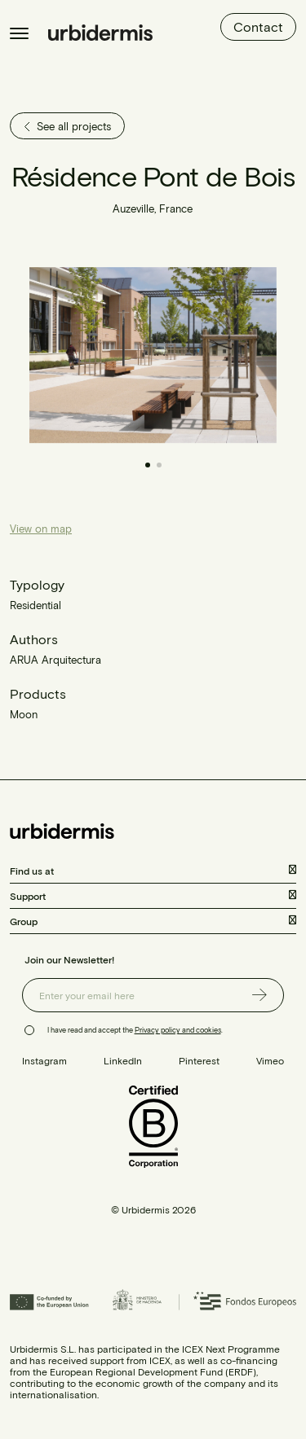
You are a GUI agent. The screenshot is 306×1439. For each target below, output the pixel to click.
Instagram (44, 1060)
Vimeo (270, 1060)
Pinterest (199, 1060)
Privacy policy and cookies (178, 1029)
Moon (24, 714)
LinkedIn (123, 1060)
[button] (215, 355)
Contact (258, 26)
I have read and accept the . (135, 1029)
